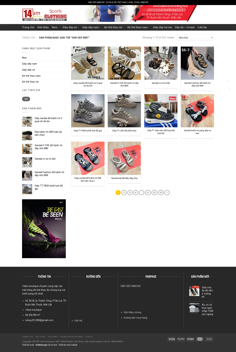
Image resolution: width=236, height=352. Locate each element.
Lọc (26, 99)
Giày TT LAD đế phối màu (124, 130)
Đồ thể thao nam (138, 27)
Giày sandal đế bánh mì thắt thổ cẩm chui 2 (87, 179)
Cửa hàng (53, 337)
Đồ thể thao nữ (114, 27)
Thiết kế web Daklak (67, 345)
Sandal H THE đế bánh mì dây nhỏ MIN (124, 84)
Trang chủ (28, 27)
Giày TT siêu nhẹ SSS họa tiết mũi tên (161, 132)
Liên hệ (202, 27)
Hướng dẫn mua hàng (135, 317)
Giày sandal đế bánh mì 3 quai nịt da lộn (87, 84)
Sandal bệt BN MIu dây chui (124, 178)
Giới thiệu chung (132, 312)
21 (147, 192)
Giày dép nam (91, 27)
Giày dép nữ (70, 27)
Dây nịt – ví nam (185, 27)
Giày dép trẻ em (162, 27)
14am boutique (33, 309)
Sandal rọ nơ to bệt (161, 83)
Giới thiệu (43, 27)
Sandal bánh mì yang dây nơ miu (197, 132)
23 (161, 192)
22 (154, 192)
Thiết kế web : (28, 345)
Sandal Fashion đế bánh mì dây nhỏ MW (197, 84)
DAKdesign (41, 345)
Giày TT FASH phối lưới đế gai (88, 130)
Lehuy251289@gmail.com (39, 320)
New (55, 27)
